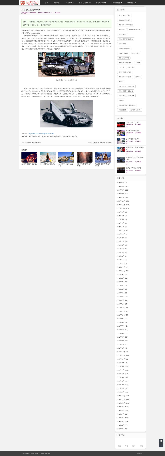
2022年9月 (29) (122, 319)
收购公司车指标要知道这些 (102, 142)
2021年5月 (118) (122, 377)
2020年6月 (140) (122, 418)
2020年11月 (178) (123, 399)
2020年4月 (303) (122, 425)
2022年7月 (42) (122, 326)
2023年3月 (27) (122, 296)
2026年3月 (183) (122, 190)
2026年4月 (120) (122, 186)
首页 (46, 3)
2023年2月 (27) (122, 300)
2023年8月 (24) (122, 278)
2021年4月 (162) (122, 381)
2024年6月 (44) (122, 245)
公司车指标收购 (101, 3)
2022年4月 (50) (122, 337)
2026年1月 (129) (122, 197)
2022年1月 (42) (122, 348)
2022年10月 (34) (122, 315)
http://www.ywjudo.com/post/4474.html (41, 134)
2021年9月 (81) (122, 363)
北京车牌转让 (69, 3)
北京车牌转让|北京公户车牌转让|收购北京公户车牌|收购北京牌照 (29, 2)
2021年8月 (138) (122, 366)
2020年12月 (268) (123, 396)
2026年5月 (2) (122, 183)
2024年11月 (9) (122, 234)
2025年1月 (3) (122, 227)
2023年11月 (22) (122, 267)
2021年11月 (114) (123, 355)
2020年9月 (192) (122, 407)
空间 (134, 446)
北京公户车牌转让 (85, 3)
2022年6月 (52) (122, 330)
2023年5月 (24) (122, 289)
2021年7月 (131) (122, 370)
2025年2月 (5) (122, 223)
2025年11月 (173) (123, 205)
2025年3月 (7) (122, 219)
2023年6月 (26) (122, 285)
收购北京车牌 (131, 3)
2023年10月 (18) (122, 271)
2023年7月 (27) (122, 282)
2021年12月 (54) (122, 352)
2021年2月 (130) (122, 388)
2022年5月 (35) (122, 333)
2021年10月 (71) (122, 359)
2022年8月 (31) (122, 322)
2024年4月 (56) (122, 252)
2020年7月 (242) (122, 414)
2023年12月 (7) (122, 263)
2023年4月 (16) (122, 293)
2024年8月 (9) (122, 238)
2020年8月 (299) (122, 410)
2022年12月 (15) (122, 307)
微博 (141, 446)
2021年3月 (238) (122, 385)
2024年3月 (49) (122, 256)
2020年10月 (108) (123, 403)
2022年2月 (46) (122, 344)
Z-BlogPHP (34, 453)
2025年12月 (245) (123, 201)
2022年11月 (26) (122, 311)
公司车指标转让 (117, 3)
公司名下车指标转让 (34, 142)
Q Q (126, 446)
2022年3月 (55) (122, 341)
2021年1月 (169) (122, 392)
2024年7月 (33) (122, 241)
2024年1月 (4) (122, 260)
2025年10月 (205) (123, 208)
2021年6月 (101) (122, 374)
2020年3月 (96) (122, 429)
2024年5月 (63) (122, 249)
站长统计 (140, 453)
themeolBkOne (45, 453)
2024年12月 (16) (122, 230)
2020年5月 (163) (122, 421)
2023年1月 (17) (122, 304)
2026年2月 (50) (122, 194)
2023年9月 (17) (122, 274)
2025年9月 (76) (122, 212)
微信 (119, 446)
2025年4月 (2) (122, 216)
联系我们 (56, 3)
